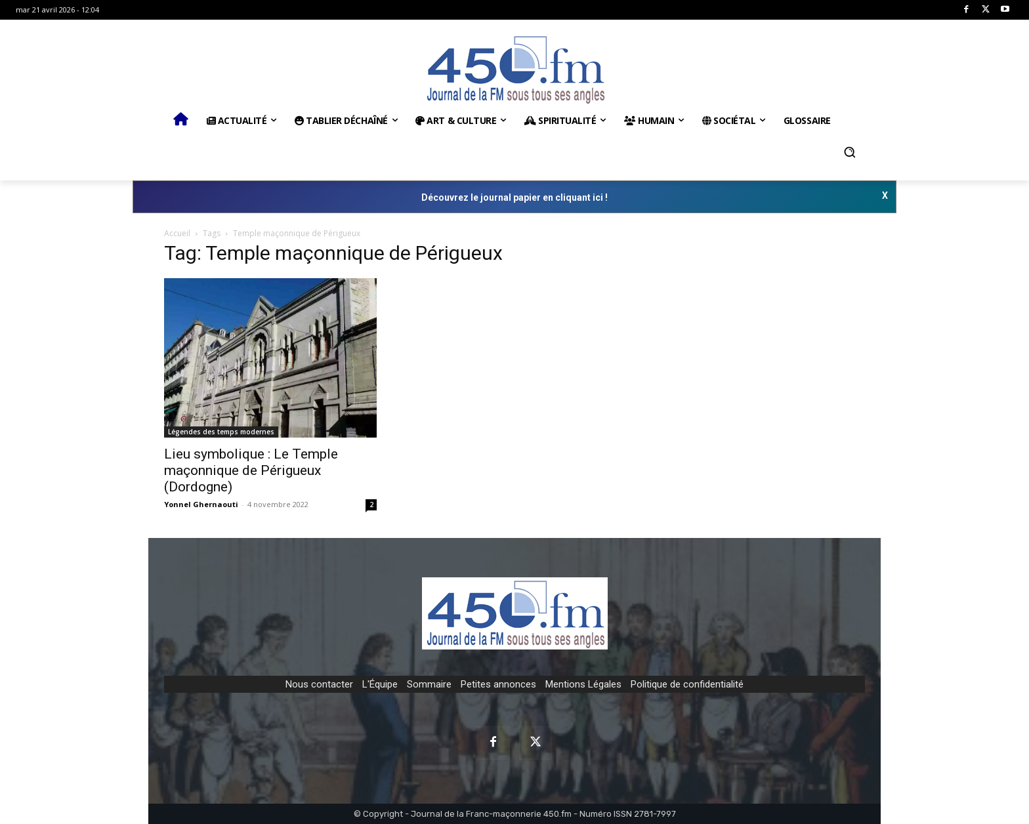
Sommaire (429, 684)
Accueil (177, 233)
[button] (850, 152)
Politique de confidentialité (687, 684)
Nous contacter (319, 684)
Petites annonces (498, 684)
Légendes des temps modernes (221, 431)
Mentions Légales (583, 684)
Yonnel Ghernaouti (201, 504)
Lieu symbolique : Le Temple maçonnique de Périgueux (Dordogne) (251, 470)
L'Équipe (380, 684)
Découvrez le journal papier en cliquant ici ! (514, 197)
